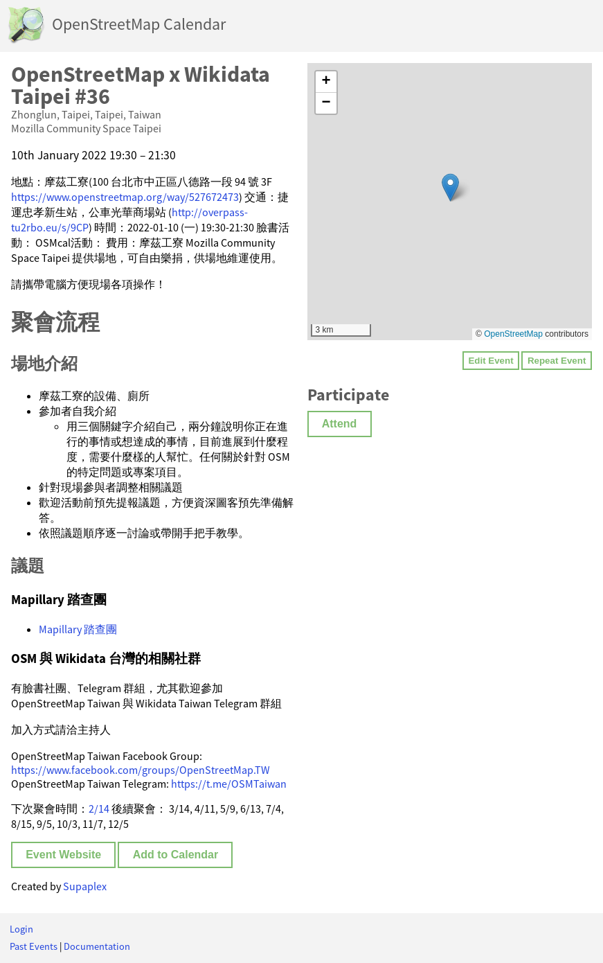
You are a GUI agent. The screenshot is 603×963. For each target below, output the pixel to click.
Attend (339, 424)
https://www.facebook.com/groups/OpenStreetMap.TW (140, 770)
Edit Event (490, 360)
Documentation (97, 946)
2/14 (99, 808)
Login (21, 929)
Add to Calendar (176, 854)
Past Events (33, 946)
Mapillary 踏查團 (78, 629)
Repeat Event (557, 360)
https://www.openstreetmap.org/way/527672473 (125, 197)
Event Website (63, 854)
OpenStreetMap (513, 334)
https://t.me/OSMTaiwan (229, 783)
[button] (450, 187)
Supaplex (85, 886)
